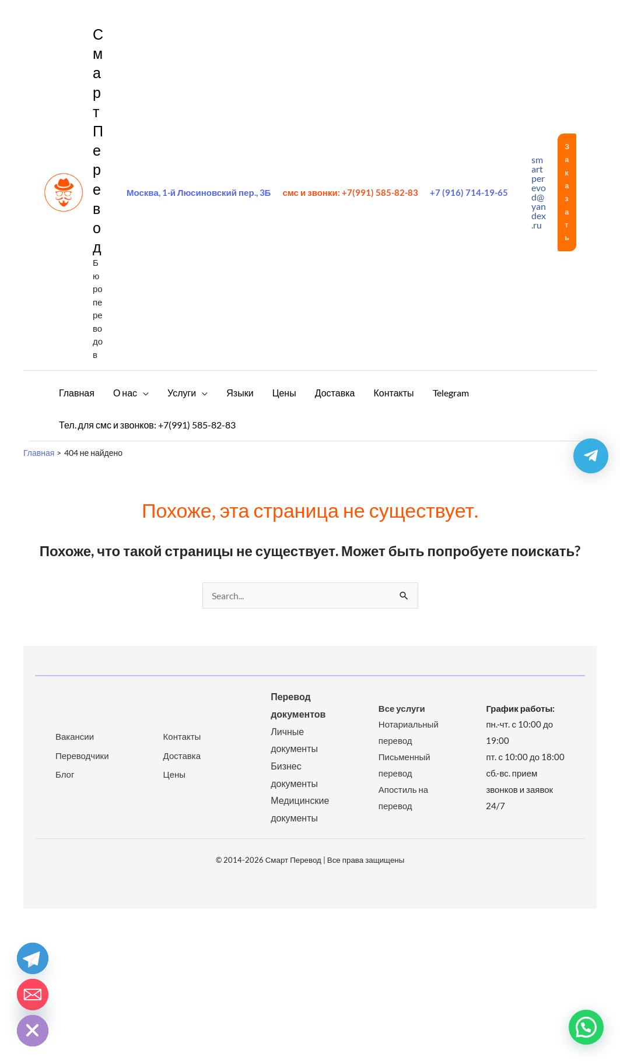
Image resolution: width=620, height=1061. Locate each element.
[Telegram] (32, 958)
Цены (174, 774)
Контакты (182, 736)
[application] (143, 393)
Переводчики (82, 755)
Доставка (182, 755)
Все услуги (402, 708)
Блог (64, 774)
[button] (567, 192)
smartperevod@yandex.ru (538, 192)
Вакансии (74, 736)
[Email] (32, 994)
